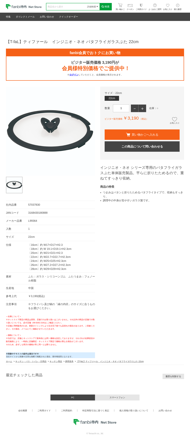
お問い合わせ (47, 16)
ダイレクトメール (25, 16)
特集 (8, 16)
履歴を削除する (173, 376)
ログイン (73, 74)
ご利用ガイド (44, 410)
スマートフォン (117, 397)
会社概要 (22, 410)
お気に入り (174, 123)
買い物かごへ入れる (142, 135)
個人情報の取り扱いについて (133, 410)
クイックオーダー (68, 16)
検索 (106, 6)
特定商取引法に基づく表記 (95, 410)
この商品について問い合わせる (142, 146)
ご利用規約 (66, 410)
